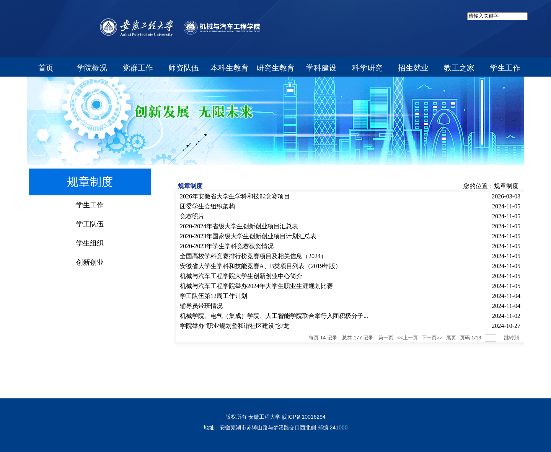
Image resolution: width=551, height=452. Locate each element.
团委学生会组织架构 (207, 206)
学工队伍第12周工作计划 (213, 296)
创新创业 (90, 262)
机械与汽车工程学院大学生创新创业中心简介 (241, 276)
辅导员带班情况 (201, 306)
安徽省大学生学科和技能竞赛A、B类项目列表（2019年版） (260, 266)
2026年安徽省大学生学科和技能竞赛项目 (235, 196)
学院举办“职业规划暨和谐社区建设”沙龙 (234, 326)
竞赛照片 (192, 216)
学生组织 (90, 243)
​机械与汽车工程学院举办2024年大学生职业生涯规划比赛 (256, 286)
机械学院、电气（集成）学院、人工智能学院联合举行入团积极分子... (274, 316)
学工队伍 (90, 224)
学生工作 (90, 205)
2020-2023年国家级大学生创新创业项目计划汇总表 (248, 236)
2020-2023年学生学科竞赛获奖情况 (227, 246)
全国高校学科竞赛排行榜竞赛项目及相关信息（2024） (253, 256)
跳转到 (512, 338)
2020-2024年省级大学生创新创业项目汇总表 (239, 226)
